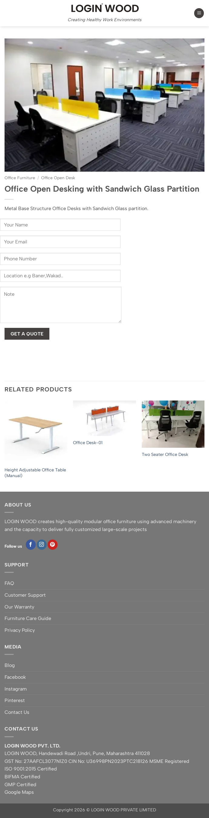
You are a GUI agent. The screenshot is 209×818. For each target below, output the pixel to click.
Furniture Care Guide (28, 618)
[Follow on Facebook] (31, 544)
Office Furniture (20, 177)
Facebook (15, 677)
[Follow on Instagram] (42, 544)
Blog (10, 665)
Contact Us (17, 712)
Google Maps (19, 792)
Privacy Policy (20, 630)
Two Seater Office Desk (165, 454)
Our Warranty (19, 607)
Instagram (16, 689)
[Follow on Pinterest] (53, 544)
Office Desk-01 (87, 442)
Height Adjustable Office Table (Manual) (35, 472)
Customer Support (25, 595)
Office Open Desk (58, 177)
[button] (199, 13)
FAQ (9, 583)
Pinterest (15, 700)
